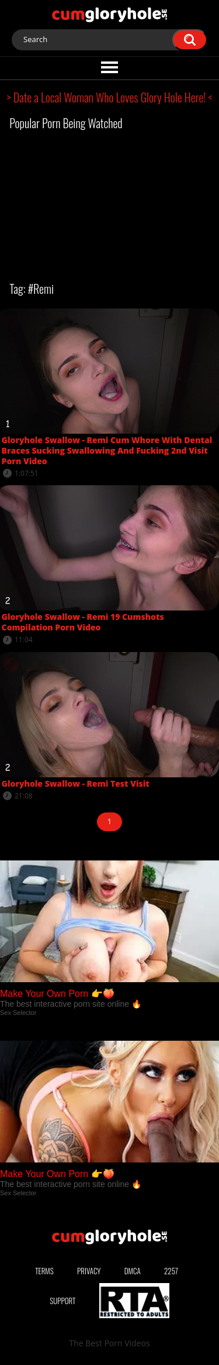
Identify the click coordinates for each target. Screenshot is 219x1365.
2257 (171, 1271)
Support (62, 1300)
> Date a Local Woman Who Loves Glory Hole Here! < (110, 97)
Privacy (88, 1271)
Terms (44, 1271)
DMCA (132, 1271)
